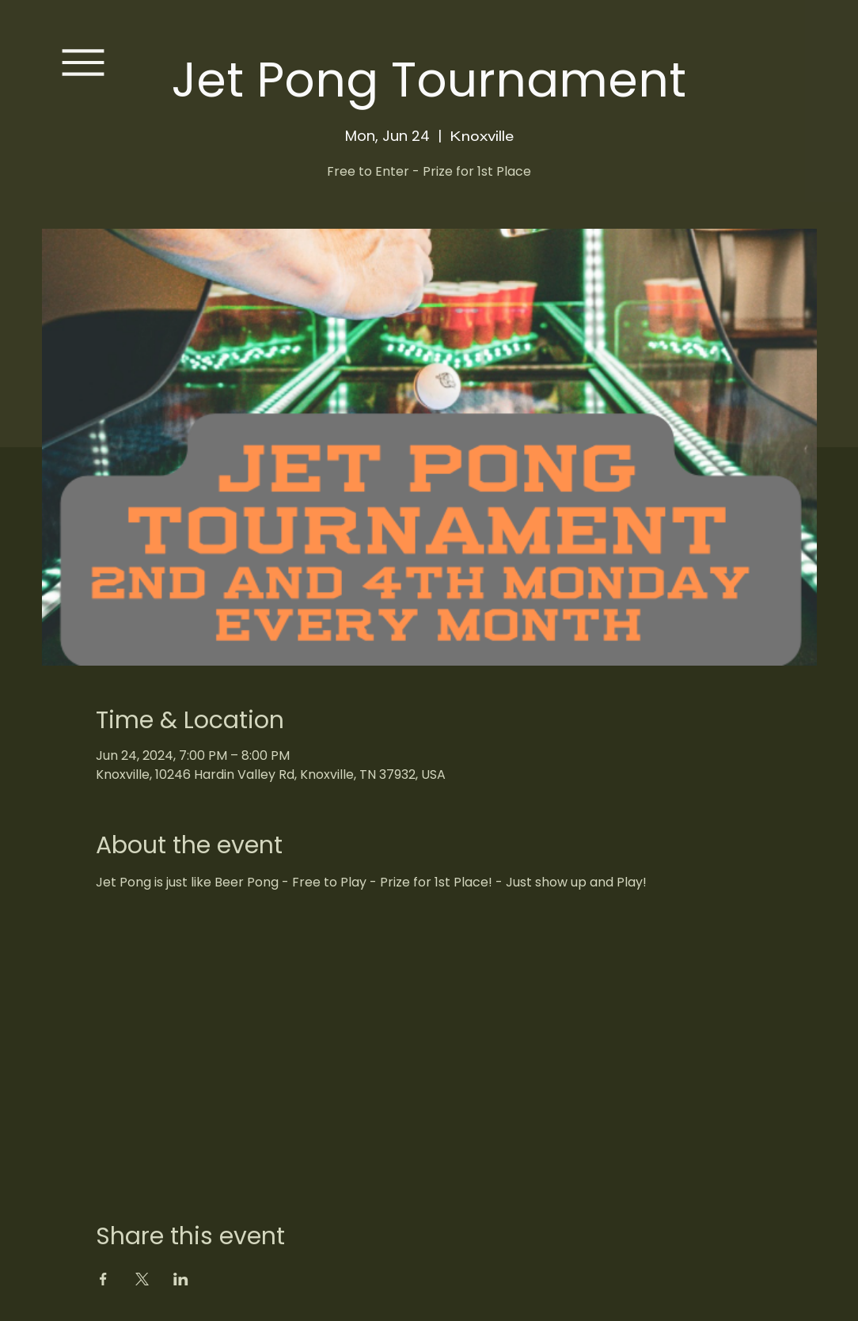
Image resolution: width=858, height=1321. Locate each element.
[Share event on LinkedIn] (180, 1279)
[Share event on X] (142, 1279)
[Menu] (83, 62)
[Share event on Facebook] (103, 1279)
